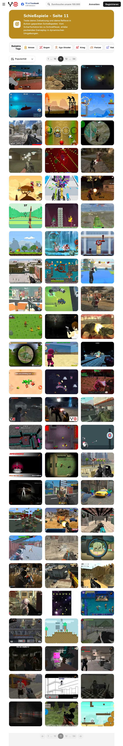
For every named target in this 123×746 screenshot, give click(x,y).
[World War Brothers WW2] (97, 132)
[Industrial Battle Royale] (97, 409)
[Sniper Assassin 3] (25, 465)
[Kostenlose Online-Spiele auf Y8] (13, 4)
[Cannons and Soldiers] (25, 243)
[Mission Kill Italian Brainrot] (25, 326)
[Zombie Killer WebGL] (97, 713)
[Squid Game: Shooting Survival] (61, 354)
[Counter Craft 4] (97, 492)
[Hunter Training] (97, 547)
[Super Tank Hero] (25, 381)
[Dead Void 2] (25, 686)
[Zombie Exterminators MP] (25, 575)
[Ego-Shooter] (63, 47)
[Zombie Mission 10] (61, 271)
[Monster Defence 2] (97, 326)
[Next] (109, 46)
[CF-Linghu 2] (61, 575)
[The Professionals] (25, 630)
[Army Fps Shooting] (97, 630)
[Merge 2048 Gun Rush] (61, 188)
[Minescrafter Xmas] (61, 630)
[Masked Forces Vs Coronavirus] (61, 77)
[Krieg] (80, 47)
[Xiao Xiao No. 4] (61, 686)
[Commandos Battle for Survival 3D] (61, 547)
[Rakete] (111, 47)
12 (66, 58)
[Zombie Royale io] (61, 298)
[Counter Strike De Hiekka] (97, 575)
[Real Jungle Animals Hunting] (61, 713)
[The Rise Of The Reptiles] (97, 271)
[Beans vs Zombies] (97, 603)
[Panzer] (95, 47)
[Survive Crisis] (25, 354)
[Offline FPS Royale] (97, 520)
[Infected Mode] (61, 437)
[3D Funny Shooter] (25, 437)
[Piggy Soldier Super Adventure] (61, 243)
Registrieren (111, 4)
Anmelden (94, 4)
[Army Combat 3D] (25, 409)
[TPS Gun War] (25, 77)
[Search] (48, 4)
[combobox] (22, 59)
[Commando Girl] (97, 298)
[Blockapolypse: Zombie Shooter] (25, 298)
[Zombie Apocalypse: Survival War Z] (97, 188)
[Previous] (42, 736)
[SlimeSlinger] (61, 381)
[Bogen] (45, 47)
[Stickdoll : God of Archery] (61, 215)
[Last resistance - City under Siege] (25, 520)
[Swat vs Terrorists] (61, 105)
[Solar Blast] (97, 77)
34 (74, 58)
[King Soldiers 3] (97, 105)
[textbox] (22, 59)
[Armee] (29, 47)
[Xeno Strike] (25, 132)
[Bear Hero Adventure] (25, 188)
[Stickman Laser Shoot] (97, 243)
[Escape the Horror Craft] (61, 658)
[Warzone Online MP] (97, 215)
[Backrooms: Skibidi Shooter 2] (25, 160)
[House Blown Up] (61, 603)
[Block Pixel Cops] (61, 492)
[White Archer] (97, 437)
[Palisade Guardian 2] (25, 271)
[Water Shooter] (97, 354)
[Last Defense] (97, 381)
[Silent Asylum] (25, 492)
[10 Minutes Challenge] (61, 160)
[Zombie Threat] (61, 409)
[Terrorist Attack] (97, 465)
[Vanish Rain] (61, 326)
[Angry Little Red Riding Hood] (61, 132)
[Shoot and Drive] (25, 547)
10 (55, 58)
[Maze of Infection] (61, 465)
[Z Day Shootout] (25, 658)
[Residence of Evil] (97, 686)
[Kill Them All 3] (25, 603)
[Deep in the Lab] (25, 713)
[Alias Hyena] (97, 160)
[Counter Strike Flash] (97, 658)
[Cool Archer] (25, 215)
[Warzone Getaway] (61, 520)
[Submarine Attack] (25, 105)
